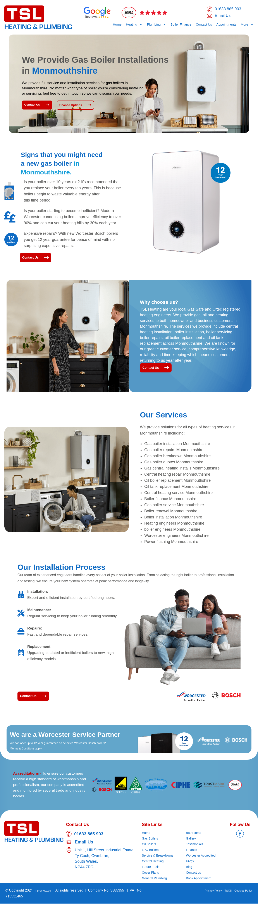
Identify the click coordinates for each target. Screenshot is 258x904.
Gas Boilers (151, 839)
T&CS (222, 891)
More (247, 25)
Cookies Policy (241, 891)
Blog (189, 867)
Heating (134, 25)
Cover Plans (151, 873)
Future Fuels (152, 867)
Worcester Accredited (202, 856)
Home (117, 25)
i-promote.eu (46, 891)
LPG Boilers (151, 850)
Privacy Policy (204, 891)
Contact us (194, 873)
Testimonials (195, 845)
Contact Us (204, 25)
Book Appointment (200, 879)
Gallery (191, 839)
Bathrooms (194, 833)
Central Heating (154, 862)
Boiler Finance (180, 25)
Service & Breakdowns (159, 856)
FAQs (190, 862)
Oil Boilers (150, 845)
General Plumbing (156, 879)
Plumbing (156, 25)
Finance (192, 850)
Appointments (226, 25)
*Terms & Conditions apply (29, 749)
